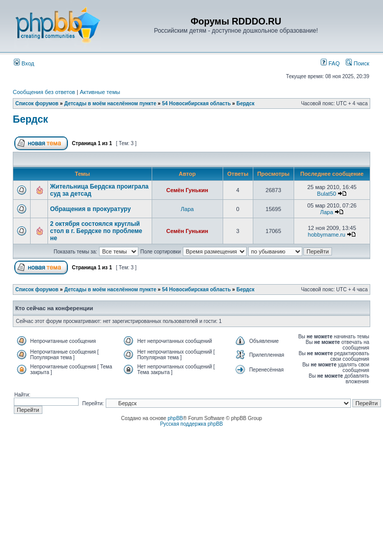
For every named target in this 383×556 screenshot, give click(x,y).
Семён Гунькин (187, 190)
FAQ (330, 63)
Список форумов (37, 103)
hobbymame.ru (326, 234)
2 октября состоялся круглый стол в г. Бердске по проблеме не (96, 231)
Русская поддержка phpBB (191, 424)
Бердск (245, 103)
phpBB (175, 418)
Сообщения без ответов (44, 92)
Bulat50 (326, 194)
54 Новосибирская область (196, 103)
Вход (24, 63)
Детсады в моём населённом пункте (110, 103)
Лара (187, 209)
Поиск (357, 63)
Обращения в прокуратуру (90, 209)
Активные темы (100, 92)
